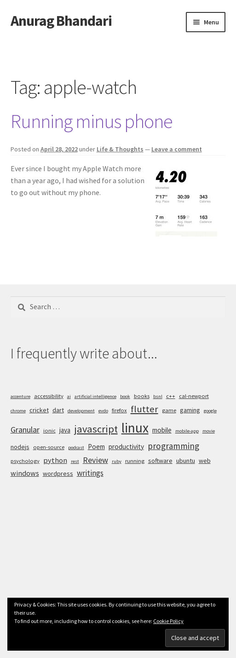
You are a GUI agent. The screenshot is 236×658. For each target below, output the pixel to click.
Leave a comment (176, 149)
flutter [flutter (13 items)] (144, 409)
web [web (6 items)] (205, 460)
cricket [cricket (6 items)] (39, 410)
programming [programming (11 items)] (173, 445)
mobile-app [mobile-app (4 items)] (187, 431)
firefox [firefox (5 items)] (119, 410)
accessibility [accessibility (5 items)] (48, 395)
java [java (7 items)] (64, 430)
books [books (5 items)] (142, 395)
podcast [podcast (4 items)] (76, 447)
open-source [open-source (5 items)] (48, 447)
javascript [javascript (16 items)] (96, 428)
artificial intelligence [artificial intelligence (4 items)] (95, 396)
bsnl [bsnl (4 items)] (157, 396)
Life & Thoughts (120, 149)
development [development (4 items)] (81, 411)
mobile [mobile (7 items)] (162, 430)
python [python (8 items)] (55, 460)
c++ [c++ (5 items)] (170, 395)
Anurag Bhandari (61, 21)
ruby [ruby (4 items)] (116, 461)
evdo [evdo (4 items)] (103, 411)
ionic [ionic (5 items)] (49, 430)
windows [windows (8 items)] (25, 473)
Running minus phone (92, 121)
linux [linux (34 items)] (135, 427)
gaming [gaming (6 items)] (190, 410)
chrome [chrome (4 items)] (18, 411)
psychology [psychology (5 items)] (25, 460)
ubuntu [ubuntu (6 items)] (185, 460)
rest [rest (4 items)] (75, 461)
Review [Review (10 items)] (95, 460)
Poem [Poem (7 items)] (96, 446)
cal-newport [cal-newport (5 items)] (194, 395)
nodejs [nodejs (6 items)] (20, 447)
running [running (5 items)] (134, 460)
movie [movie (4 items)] (208, 431)
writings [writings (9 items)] (90, 473)
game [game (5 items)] (169, 410)
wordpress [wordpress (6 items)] (58, 473)
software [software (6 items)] (160, 460)
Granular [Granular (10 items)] (25, 429)
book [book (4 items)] (125, 396)
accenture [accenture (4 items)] (20, 396)
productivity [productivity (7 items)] (126, 446)
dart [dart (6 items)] (58, 410)
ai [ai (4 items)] (69, 396)
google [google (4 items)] (210, 411)
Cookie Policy (168, 621)
